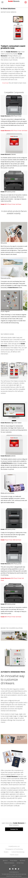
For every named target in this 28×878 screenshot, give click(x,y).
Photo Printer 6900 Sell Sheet (11, 540)
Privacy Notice (13, 860)
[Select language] (25, 2)
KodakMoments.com (14, 846)
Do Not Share (20, 863)
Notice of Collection (9, 863)
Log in (14, 865)
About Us (5, 860)
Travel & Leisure (14, 855)
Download (5, 83)
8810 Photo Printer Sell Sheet (11, 204)
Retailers (6, 852)
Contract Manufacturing (17, 852)
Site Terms (22, 860)
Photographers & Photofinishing (14, 849)
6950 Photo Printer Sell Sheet (14, 130)
